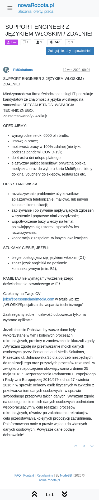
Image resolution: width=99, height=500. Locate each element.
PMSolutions (23, 70)
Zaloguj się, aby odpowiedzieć (69, 51)
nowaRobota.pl (49, 480)
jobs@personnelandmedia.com (28, 299)
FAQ (18, 475)
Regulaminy (44, 475)
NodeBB (66, 475)
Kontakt (28, 475)
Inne (12, 42)
